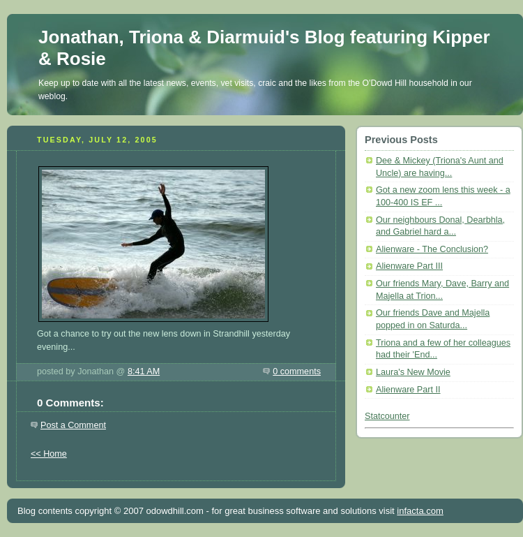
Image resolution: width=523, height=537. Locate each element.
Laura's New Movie (413, 372)
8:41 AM (144, 371)
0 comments (297, 371)
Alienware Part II (408, 390)
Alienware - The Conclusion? (432, 249)
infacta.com (420, 511)
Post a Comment (73, 425)
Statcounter (387, 416)
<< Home (49, 454)
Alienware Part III (409, 266)
